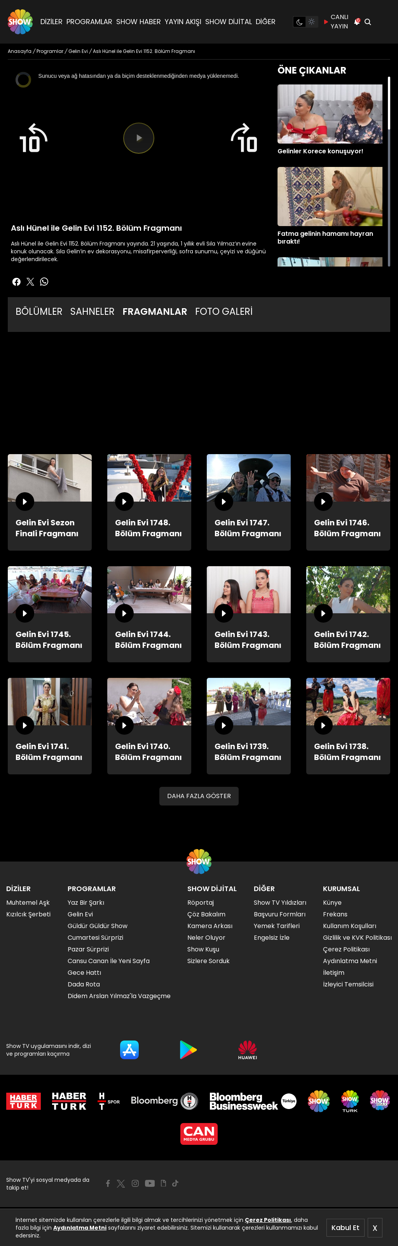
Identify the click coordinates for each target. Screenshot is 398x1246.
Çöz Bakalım (206, 914)
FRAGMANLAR (154, 311)
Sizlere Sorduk (208, 960)
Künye (332, 902)
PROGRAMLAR (89, 21)
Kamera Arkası (209, 925)
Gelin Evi (80, 914)
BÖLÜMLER (39, 311)
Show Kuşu (203, 949)
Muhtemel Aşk (28, 902)
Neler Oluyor (206, 937)
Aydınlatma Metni (79, 1228)
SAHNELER (92, 311)
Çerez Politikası (268, 1220)
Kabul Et (346, 1227)
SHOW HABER (138, 21)
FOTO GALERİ (224, 311)
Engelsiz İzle (272, 937)
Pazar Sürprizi (88, 949)
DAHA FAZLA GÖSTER (199, 795)
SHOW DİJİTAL (228, 21)
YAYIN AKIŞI (183, 21)
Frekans (335, 914)
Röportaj (200, 902)
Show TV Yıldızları (280, 902)
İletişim (333, 972)
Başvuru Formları (279, 914)
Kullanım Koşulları (349, 925)
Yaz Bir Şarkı (86, 902)
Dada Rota (84, 984)
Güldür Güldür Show (97, 925)
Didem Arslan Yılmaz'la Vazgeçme (119, 996)
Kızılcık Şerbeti (28, 914)
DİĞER (266, 21)
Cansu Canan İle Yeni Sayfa (109, 960)
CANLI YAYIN (335, 21)
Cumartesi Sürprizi (95, 937)
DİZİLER (51, 21)
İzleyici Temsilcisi (348, 984)
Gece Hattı (84, 972)
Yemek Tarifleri (277, 925)
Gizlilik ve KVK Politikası (357, 937)
